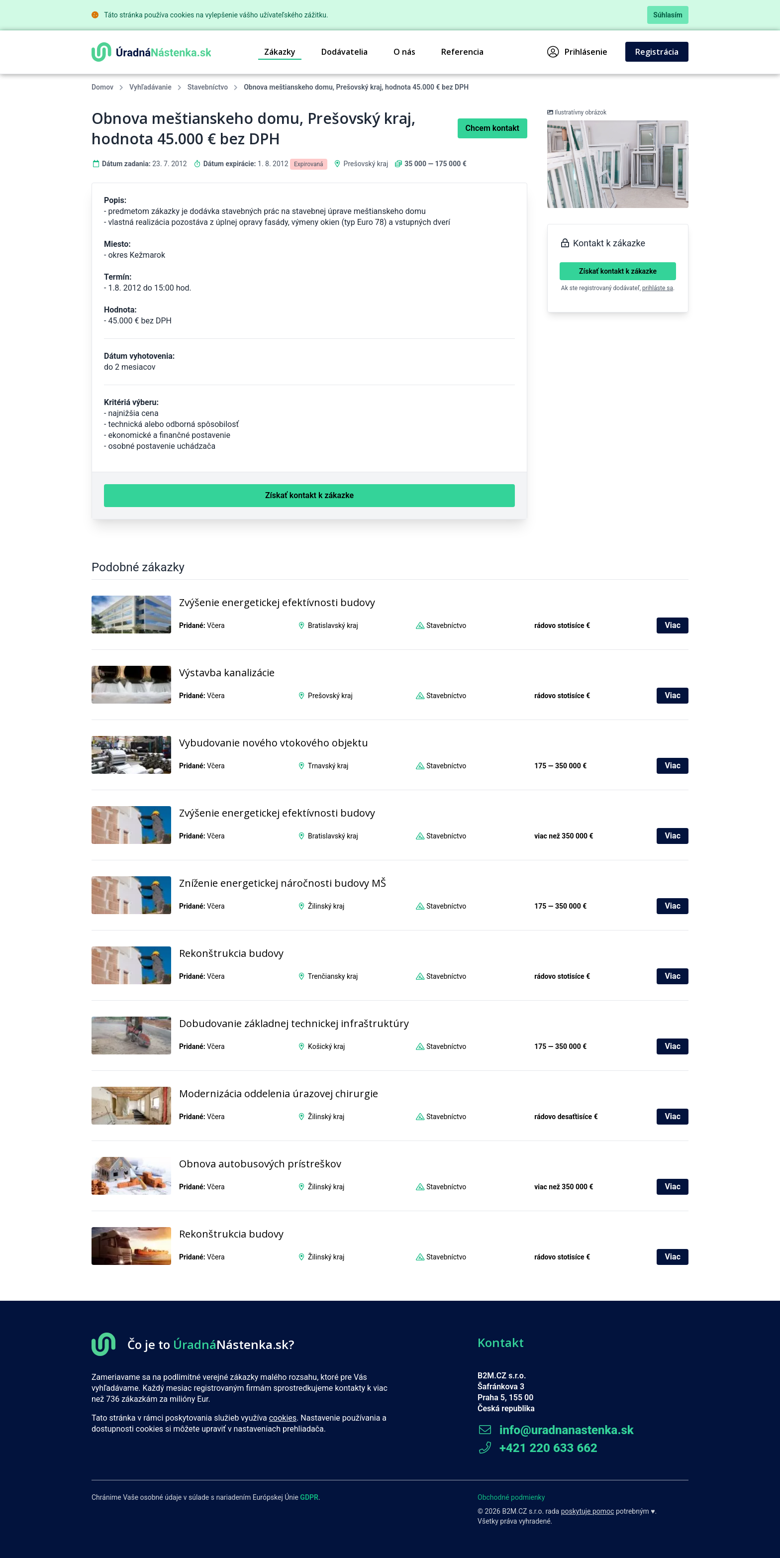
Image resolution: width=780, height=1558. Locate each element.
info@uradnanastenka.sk (556, 1430)
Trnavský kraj (328, 766)
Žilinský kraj (326, 906)
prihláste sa (657, 288)
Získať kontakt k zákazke (618, 271)
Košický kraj (326, 1046)
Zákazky (279, 51)
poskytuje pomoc (587, 1511)
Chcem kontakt (492, 128)
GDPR (309, 1497)
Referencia (462, 51)
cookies (282, 1418)
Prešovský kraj (366, 164)
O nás (404, 51)
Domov (102, 87)
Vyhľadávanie (150, 87)
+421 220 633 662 (537, 1448)
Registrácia (657, 51)
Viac (673, 625)
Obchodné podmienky (511, 1497)
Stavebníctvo (208, 87)
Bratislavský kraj (333, 625)
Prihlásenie (577, 52)
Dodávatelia (344, 51)
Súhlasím (667, 15)
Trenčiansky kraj (333, 976)
